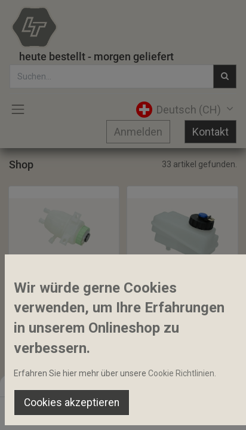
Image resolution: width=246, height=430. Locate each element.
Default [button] (187, 385)
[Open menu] (123, 413)
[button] (51, 267)
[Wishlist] (165, 409)
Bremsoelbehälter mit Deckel (182, 292)
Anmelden (138, 131)
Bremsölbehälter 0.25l (56, 292)
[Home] (39, 409)
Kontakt (210, 131)
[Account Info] (207, 409)
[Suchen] (81, 409)
